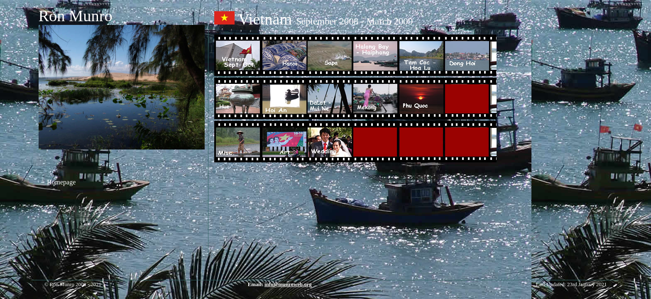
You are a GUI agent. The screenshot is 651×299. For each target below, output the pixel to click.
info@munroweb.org (288, 284)
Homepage (61, 182)
